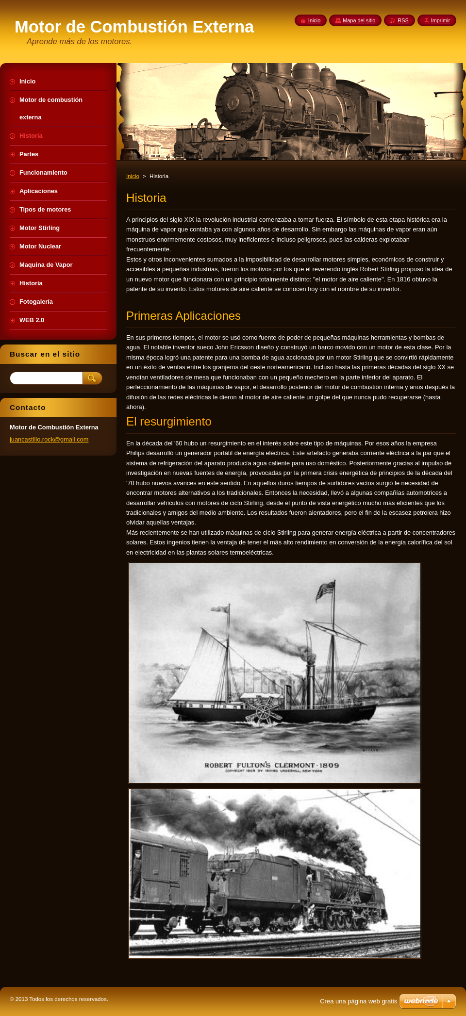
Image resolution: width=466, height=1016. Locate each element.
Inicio (132, 176)
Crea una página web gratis (358, 1001)
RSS (403, 20)
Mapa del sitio (359, 20)
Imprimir (440, 20)
